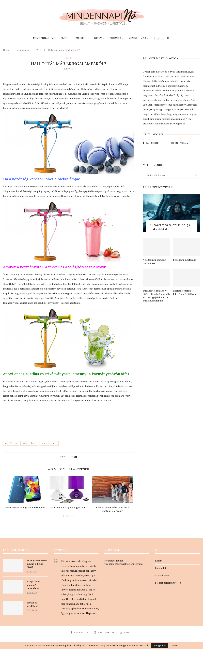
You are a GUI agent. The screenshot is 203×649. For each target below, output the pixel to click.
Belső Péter (11, 443)
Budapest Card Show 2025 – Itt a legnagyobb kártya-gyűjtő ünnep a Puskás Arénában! (156, 295)
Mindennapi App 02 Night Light (68, 507)
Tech (38, 50)
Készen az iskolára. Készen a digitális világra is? (112, 509)
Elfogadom (160, 645)
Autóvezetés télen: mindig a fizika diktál (170, 227)
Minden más (137, 38)
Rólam (158, 560)
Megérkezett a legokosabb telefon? (25, 507)
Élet (63, 38)
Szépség (81, 38)
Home (6, 50)
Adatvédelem (162, 575)
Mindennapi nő (44, 38)
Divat (98, 38)
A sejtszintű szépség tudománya (154, 261)
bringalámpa (29, 443)
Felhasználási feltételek (168, 582)
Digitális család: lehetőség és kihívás (184, 292)
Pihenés (115, 38)
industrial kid (48, 443)
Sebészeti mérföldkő (184, 259)
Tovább (174, 645)
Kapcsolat (160, 568)
